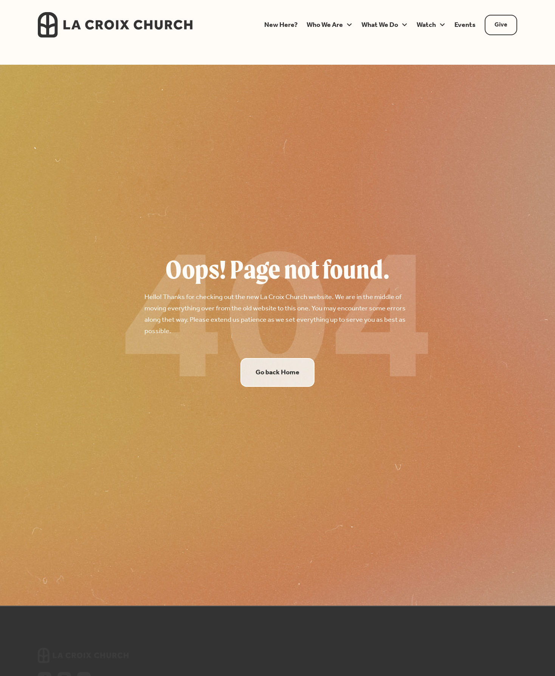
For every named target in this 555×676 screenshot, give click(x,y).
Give (501, 25)
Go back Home (277, 372)
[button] (281, 25)
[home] (141, 24)
